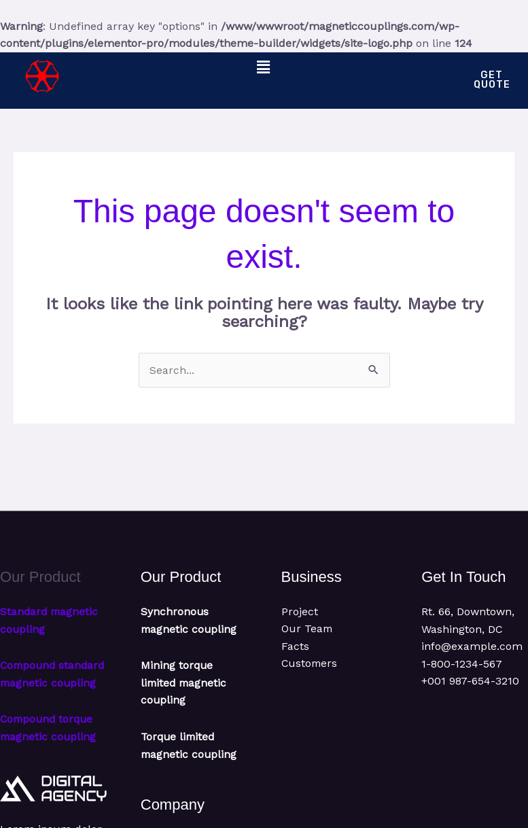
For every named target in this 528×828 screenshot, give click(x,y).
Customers (310, 665)
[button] (263, 68)
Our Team (307, 629)
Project (299, 612)
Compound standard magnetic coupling (49, 684)
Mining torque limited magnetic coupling (185, 684)
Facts (295, 647)
